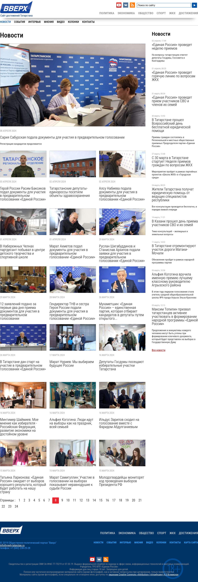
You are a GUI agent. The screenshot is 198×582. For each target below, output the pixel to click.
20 (133, 500)
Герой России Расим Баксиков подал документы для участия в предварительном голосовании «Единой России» (23, 193)
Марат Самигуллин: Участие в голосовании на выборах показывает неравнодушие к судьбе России (72, 482)
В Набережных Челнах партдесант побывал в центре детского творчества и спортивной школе (22, 251)
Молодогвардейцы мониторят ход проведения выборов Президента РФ (121, 480)
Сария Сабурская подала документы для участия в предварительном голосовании (62, 137)
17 (114, 500)
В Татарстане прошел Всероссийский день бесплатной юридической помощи (171, 125)
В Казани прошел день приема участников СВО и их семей (175, 223)
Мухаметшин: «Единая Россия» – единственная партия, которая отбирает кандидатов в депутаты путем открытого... (121, 311)
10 (68, 500)
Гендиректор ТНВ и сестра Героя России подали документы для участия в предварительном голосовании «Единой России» (72, 311)
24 (16, 506)
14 (94, 500)
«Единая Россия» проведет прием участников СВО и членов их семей (172, 100)
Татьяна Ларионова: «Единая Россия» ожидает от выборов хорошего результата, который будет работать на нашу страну (23, 484)
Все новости (158, 350)
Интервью (34, 21)
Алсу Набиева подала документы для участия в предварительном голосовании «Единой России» (122, 193)
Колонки (73, 21)
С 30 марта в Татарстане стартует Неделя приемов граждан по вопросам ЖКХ (172, 161)
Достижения (188, 13)
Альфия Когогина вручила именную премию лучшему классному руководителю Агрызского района (172, 279)
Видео (61, 21)
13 (87, 500)
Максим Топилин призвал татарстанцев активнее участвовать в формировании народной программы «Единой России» (175, 316)
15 (100, 500)
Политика (106, 13)
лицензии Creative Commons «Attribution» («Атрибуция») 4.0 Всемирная (143, 574)
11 (74, 500)
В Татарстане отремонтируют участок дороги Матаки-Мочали (174, 249)
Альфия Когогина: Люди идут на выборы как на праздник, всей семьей (71, 423)
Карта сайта (191, 542)
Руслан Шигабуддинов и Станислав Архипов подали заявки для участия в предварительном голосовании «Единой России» (122, 253)
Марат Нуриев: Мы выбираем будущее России (72, 363)
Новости (5, 21)
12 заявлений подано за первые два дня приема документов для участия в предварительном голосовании (19, 311)
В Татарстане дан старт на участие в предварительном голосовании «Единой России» (23, 365)
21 (140, 500)
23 (10, 506)
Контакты (88, 21)
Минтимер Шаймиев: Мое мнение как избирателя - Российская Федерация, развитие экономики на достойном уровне (19, 427)
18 (120, 500)
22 (3, 506)
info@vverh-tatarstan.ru (12, 545)
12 (81, 500)
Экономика (126, 13)
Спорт (161, 13)
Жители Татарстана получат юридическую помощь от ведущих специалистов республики (173, 194)
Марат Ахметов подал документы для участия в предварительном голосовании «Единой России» (72, 251)
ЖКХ (172, 13)
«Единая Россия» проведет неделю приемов (172, 46)
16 (107, 500)
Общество (145, 13)
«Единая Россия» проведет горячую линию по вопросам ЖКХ (173, 76)
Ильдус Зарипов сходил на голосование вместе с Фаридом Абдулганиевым (119, 423)
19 (127, 500)
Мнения (49, 21)
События (19, 21)
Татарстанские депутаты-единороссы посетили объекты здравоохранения (70, 191)
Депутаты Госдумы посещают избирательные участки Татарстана (121, 365)
